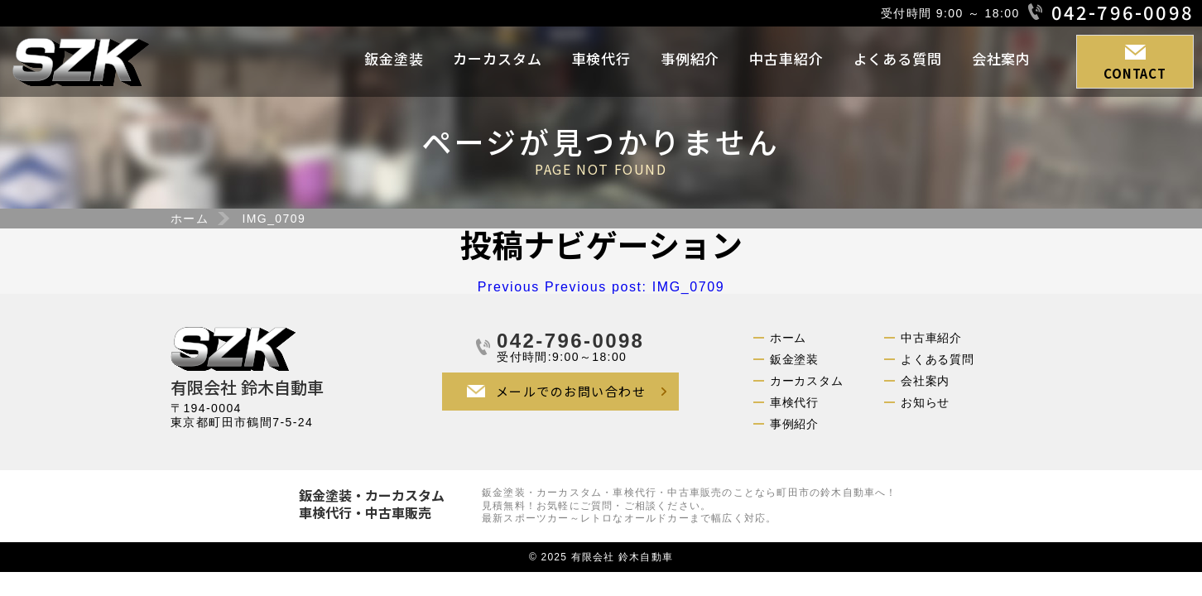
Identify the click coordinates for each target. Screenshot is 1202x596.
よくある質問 (897, 58)
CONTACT (1134, 73)
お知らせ (925, 402)
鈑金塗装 (393, 58)
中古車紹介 (786, 58)
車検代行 (601, 58)
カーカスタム (497, 58)
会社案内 (1001, 58)
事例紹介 (690, 58)
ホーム (190, 218)
